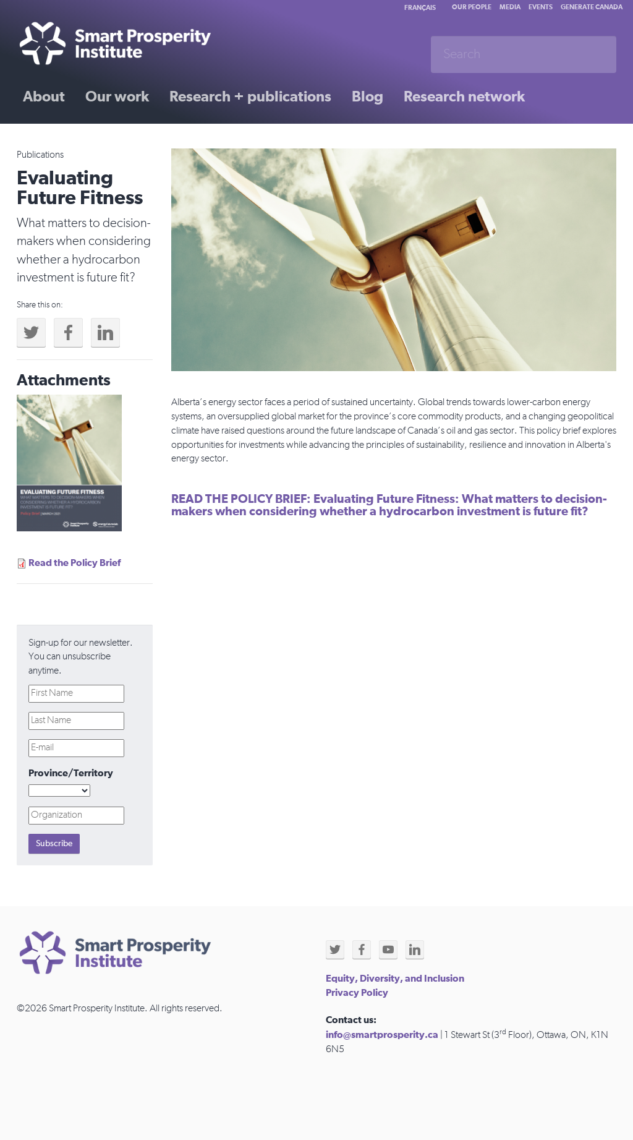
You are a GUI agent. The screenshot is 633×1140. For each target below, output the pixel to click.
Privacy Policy (357, 993)
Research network (464, 97)
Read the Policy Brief (74, 563)
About (44, 97)
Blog (367, 97)
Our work (117, 97)
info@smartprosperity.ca (382, 1035)
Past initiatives (72, 140)
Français (420, 7)
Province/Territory (70, 773)
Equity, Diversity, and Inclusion (395, 979)
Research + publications (250, 97)
